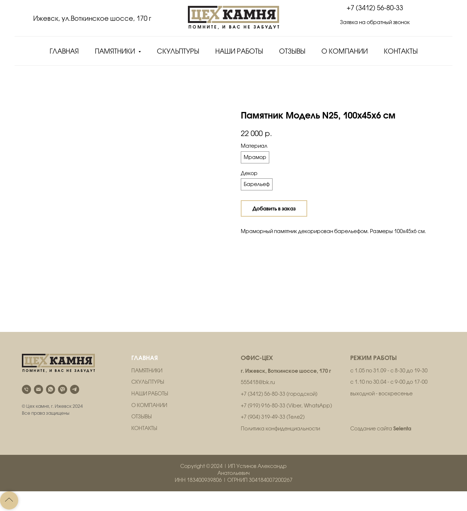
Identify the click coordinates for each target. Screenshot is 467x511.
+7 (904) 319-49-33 (263, 417)
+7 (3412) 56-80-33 (375, 8)
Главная (64, 51)
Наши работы (239, 51)
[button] (375, 26)
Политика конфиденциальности (280, 428)
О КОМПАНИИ (149, 405)
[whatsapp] (50, 389)
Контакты (401, 51)
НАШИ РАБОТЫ (149, 393)
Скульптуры (178, 51)
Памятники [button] (115, 51)
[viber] (62, 389)
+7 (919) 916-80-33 (263, 406)
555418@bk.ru (258, 382)
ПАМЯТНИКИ (146, 370)
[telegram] (74, 389)
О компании (344, 51)
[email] (38, 389)
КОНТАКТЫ (144, 428)
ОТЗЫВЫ (141, 416)
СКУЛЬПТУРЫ (147, 382)
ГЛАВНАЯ (144, 357)
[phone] (26, 389)
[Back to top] (9, 500)
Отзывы (292, 51)
